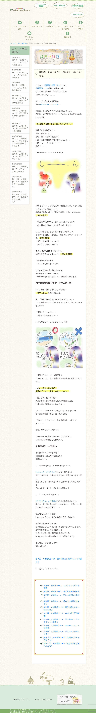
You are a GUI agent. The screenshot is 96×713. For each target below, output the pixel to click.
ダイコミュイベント (29, 38)
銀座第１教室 (49, 85)
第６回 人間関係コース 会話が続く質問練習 (19, 127)
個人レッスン (37, 26)
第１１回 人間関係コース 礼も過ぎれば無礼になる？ (19, 197)
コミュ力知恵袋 (80, 27)
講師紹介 (67, 37)
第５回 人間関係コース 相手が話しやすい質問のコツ (19, 113)
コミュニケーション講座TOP (18, 43)
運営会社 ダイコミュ (21, 699)
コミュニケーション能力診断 (65, 27)
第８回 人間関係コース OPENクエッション (19, 155)
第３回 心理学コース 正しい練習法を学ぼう (19, 86)
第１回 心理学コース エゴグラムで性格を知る (19, 61)
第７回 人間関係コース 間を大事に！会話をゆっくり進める (19, 141)
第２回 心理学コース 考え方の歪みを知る (61, 591)
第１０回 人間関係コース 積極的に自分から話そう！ (19, 182)
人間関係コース (42, 88)
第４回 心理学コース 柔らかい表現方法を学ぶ (19, 99)
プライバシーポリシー (43, 699)
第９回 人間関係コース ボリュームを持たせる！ (19, 167)
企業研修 (49, 26)
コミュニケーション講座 (20, 27)
